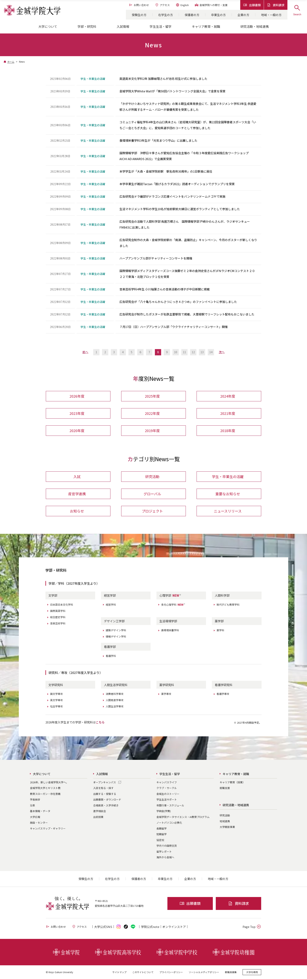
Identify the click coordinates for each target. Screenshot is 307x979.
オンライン (174, 926)
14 (210, 352)
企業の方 (243, 15)
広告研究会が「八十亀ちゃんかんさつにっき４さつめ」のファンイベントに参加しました (178, 302)
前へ (85, 352)
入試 (76, 476)
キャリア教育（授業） (232, 782)
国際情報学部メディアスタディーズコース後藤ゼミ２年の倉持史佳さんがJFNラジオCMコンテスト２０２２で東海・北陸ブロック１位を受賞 (187, 274)
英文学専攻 (56, 700)
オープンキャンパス (104, 782)
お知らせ (77, 510)
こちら (100, 722)
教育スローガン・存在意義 (45, 794)
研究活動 (152, 476)
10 (175, 352)
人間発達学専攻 (115, 700)
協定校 (160, 840)
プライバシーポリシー (171, 972)
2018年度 (227, 430)
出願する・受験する (104, 794)
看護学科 (111, 656)
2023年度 (77, 413)
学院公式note (150, 926)
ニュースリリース (228, 510)
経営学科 (111, 604)
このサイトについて (143, 972)
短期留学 (161, 834)
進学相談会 (99, 811)
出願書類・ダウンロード (107, 799)
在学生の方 (165, 15)
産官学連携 (77, 493)
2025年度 (152, 396)
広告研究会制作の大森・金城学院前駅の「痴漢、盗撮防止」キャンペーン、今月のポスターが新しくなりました (188, 243)
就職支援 (225, 788)
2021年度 (227, 413)
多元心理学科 (173, 604)
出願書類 (252, 5)
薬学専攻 (166, 694)
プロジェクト (152, 510)
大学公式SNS (103, 926)
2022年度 (152, 413)
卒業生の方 (218, 15)
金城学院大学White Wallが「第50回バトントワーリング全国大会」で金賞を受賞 (172, 91)
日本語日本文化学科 (61, 604)
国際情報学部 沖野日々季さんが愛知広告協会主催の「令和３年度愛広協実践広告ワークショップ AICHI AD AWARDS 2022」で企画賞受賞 (185, 156)
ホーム (10, 61)
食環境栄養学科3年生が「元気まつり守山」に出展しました (158, 140)
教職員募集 (231, 972)
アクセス (162, 5)
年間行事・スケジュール (170, 805)
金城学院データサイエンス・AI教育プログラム (182, 817)
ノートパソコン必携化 (169, 822)
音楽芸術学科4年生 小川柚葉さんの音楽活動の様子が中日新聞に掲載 (164, 289)
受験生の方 (139, 15)
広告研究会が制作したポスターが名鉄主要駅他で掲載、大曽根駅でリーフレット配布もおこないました (186, 314)
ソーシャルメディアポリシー (204, 972)
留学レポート (164, 851)
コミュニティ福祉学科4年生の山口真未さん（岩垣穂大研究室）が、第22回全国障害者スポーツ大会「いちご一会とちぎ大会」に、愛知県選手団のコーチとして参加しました (187, 125)
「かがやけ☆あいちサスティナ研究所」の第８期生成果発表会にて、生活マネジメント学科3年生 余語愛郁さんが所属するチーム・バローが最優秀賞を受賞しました (187, 107)
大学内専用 (252, 972)
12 (193, 352)
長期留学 (161, 828)
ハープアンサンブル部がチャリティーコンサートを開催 (155, 258)
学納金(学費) (163, 811)
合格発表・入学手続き (106, 805)
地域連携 (225, 821)
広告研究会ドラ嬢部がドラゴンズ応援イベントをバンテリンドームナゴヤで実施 (172, 196)
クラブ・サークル (166, 788)
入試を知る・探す (103, 788)
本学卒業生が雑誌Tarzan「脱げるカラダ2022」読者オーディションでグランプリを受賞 (177, 184)
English (182, 5)
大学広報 (35, 817)
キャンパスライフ (166, 782)
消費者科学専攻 (115, 694)
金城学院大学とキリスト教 (45, 788)
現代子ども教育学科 (228, 604)
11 (184, 352)
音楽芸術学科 (57, 623)
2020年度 (77, 430)
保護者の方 (192, 15)
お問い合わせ (139, 5)
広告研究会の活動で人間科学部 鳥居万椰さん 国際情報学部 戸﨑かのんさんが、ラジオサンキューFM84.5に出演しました (184, 224)
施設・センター (39, 822)
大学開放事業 (227, 827)
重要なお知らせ (227, 493)
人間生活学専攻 (115, 706)
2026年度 (77, 396)
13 (202, 352)
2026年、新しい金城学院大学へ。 (49, 782)
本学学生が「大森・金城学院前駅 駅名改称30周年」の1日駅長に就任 (165, 171)
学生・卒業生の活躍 (228, 476)
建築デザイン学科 (116, 630)
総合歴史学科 (57, 617)
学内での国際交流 (166, 846)
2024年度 (227, 396)
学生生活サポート (166, 799)
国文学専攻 (56, 694)
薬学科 (220, 630)
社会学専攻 (56, 706)
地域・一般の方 (271, 15)
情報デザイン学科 (116, 636)
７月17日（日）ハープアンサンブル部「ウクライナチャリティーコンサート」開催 (173, 327)
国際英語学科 (57, 611)
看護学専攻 (223, 694)
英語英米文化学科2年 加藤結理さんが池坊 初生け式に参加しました (163, 79)
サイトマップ (119, 972)
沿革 (32, 805)
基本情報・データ (40, 811)
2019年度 (152, 430)
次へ (222, 352)
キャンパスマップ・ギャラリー (48, 828)
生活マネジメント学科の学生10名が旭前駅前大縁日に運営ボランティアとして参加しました (179, 209)
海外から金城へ (165, 857)
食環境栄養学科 (170, 630)
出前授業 (98, 817)
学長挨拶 (35, 799)
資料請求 (275, 5)
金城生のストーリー (167, 794)
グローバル (152, 493)
